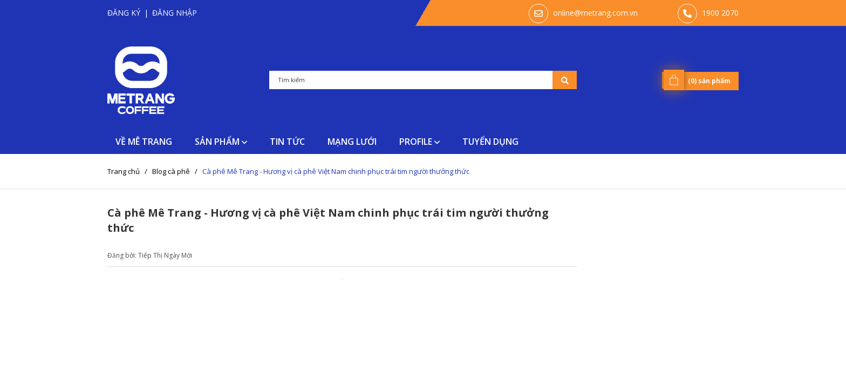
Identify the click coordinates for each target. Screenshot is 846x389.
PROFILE (419, 141)
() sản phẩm (699, 79)
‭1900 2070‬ (720, 13)
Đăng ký (123, 13)
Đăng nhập (174, 13)
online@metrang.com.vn (595, 13)
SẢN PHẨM (221, 141)
